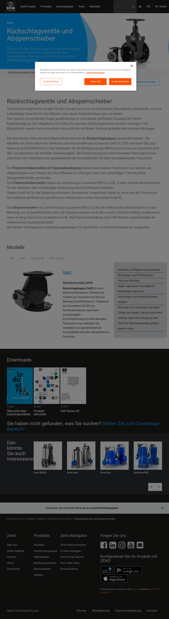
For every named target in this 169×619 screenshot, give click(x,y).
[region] (85, 76)
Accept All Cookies (120, 81)
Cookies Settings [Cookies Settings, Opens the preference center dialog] (51, 81)
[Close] (131, 65)
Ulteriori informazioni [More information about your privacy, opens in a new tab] (96, 72)
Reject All (95, 81)
